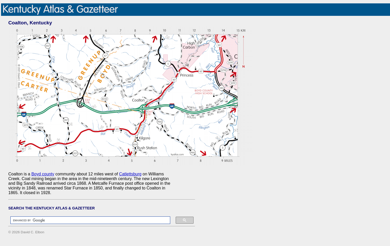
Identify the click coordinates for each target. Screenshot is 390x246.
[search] (87, 220)
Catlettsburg (130, 174)
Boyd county (42, 174)
